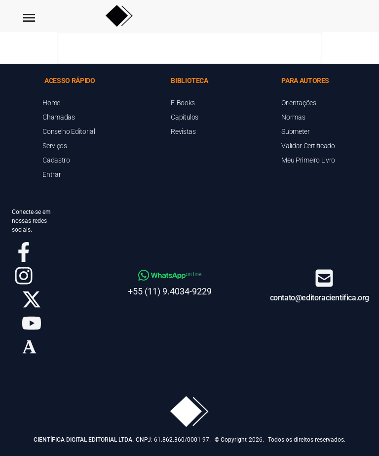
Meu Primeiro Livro (308, 160)
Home (51, 103)
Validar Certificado (308, 146)
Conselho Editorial (68, 131)
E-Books (183, 103)
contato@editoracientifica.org (319, 297)
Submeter (295, 131)
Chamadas (58, 117)
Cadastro (56, 160)
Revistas (183, 131)
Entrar (51, 174)
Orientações (298, 103)
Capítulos (184, 117)
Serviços (54, 146)
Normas (293, 117)
